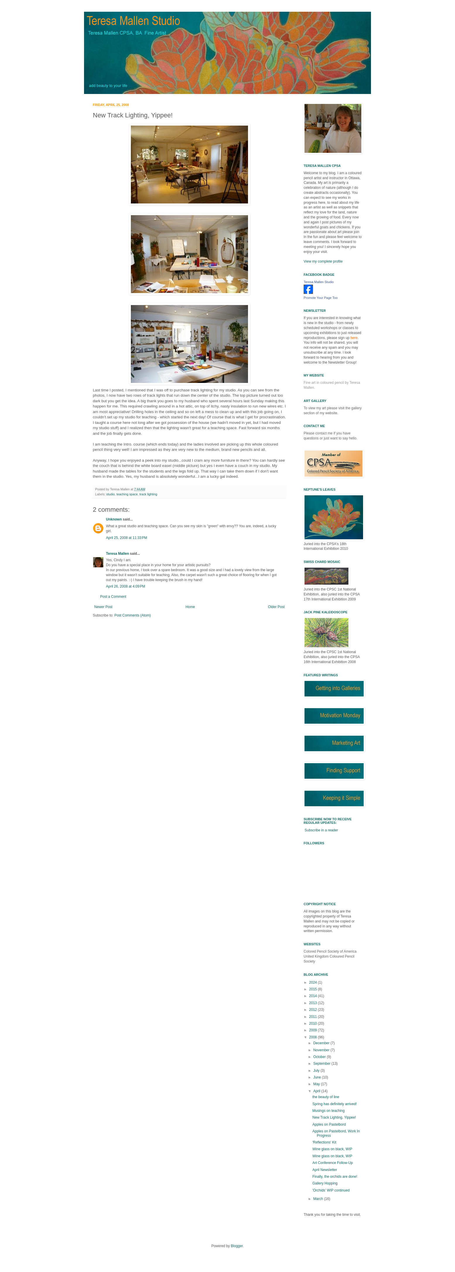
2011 (313, 1017)
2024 (313, 982)
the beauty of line (325, 1097)
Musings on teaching (328, 1111)
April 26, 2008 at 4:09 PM (125, 586)
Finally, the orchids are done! (334, 1177)
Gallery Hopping (325, 1183)
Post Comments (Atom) (132, 615)
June (317, 1077)
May (317, 1084)
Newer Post (103, 607)
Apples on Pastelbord (329, 1124)
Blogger (237, 1246)
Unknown (114, 519)
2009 (313, 1030)
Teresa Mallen (117, 554)
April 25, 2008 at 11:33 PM (126, 538)
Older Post (276, 607)
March (318, 1199)
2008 (313, 1037)
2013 (313, 1003)
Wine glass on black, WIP (332, 1149)
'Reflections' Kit (324, 1142)
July (317, 1071)
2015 (313, 989)
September (322, 1064)
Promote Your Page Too (321, 297)
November (322, 1050)
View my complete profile (323, 261)
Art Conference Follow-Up (332, 1163)
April (317, 1091)
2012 (313, 1010)
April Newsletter (324, 1170)
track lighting (148, 494)
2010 (313, 1023)
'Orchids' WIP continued (331, 1190)
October (320, 1057)
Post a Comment (113, 597)
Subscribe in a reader (321, 830)
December (322, 1043)
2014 (313, 996)
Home (190, 607)
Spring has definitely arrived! (334, 1104)
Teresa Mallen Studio (319, 282)
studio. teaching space (122, 494)
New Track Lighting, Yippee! (334, 1117)
